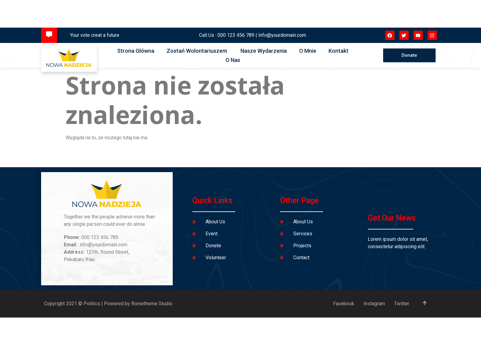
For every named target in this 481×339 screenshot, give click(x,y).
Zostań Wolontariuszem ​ (197, 51)
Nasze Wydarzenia (263, 51)
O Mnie (307, 51)
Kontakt (338, 51)
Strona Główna (135, 51)
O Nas (232, 60)
